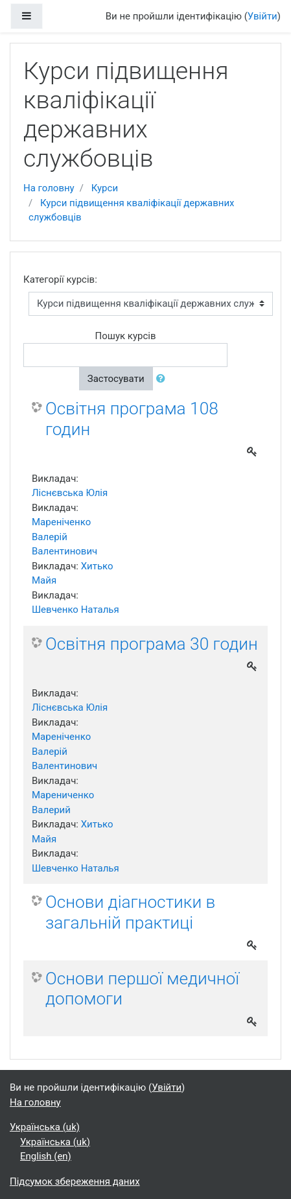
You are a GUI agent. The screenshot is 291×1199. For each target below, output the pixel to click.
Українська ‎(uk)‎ (45, 1127)
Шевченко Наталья (75, 609)
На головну (49, 188)
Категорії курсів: (60, 279)
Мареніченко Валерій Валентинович (64, 536)
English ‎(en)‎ (45, 1156)
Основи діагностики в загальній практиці (130, 912)
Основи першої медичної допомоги (142, 989)
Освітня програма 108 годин (131, 419)
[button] (163, 379)
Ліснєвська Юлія (70, 493)
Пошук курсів (125, 336)
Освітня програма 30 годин (151, 644)
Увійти (262, 16)
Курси (104, 188)
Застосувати (116, 379)
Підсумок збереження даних (75, 1181)
